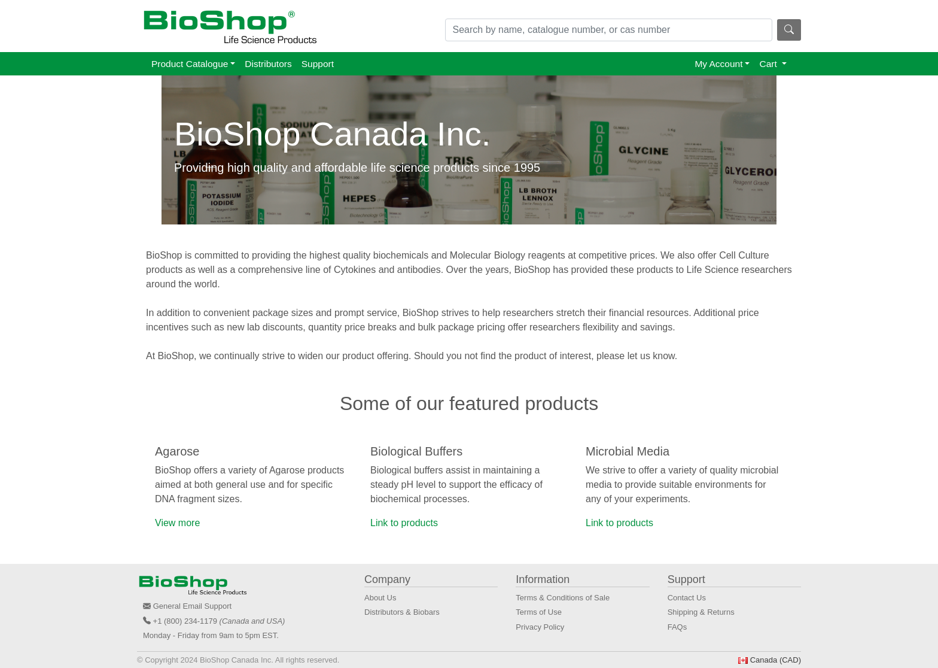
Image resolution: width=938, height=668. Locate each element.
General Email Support (192, 606)
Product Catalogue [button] (189, 64)
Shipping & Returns (701, 612)
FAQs (677, 627)
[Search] (609, 30)
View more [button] (177, 523)
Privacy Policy (540, 627)
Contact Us (687, 597)
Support (318, 64)
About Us (380, 597)
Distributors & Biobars (402, 612)
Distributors (268, 64)
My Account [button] (718, 64)
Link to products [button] (404, 523)
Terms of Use (539, 612)
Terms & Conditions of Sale (563, 597)
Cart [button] (769, 64)
